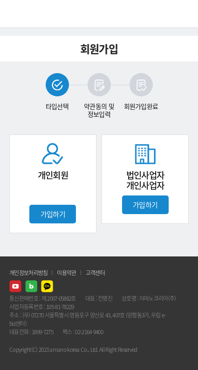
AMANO (32, 13)
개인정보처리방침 (28, 273)
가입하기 (53, 214)
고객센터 (95, 273)
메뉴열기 (184, 14)
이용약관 (66, 273)
